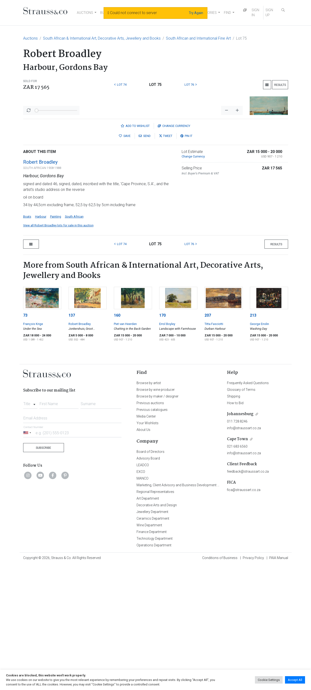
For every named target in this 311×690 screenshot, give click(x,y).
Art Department (148, 623)
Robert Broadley (40, 287)
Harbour (40, 341)
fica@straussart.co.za (243, 615)
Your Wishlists (147, 548)
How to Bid (235, 528)
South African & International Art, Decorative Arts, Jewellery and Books (102, 38)
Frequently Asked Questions (248, 508)
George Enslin (259, 449)
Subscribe (43, 573)
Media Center (146, 541)
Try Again (196, 13)
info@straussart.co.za (244, 553)
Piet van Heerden (125, 449)
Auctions (30, 38)
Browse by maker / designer (158, 521)
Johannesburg (240, 539)
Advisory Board (148, 583)
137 (72, 440)
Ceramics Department (153, 643)
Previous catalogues (152, 535)
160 (117, 440)
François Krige (33, 449)
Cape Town (237, 564)
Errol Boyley (167, 449)
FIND (227, 13)
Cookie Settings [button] (269, 680)
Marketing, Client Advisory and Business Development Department (186, 610)
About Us (143, 555)
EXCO (141, 597)
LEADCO (143, 590)
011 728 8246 (237, 546)
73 (25, 440)
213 (253, 440)
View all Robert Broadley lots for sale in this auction (58, 350)
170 (162, 440)
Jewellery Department (152, 637)
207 (208, 440)
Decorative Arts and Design (157, 630)
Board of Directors (150, 577)
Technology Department (155, 663)
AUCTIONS (85, 13)
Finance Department (152, 657)
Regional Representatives (155, 617)
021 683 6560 (237, 571)
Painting (55, 341)
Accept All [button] (295, 680)
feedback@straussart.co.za (248, 596)
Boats (27, 341)
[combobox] (30, 527)
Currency (174, 251)
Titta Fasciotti (214, 449)
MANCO (142, 603)
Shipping (233, 521)
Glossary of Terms (241, 515)
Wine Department (149, 650)
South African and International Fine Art (198, 38)
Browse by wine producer (156, 515)
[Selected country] (27, 557)
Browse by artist (149, 508)
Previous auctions (150, 528)
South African (74, 341)
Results (280, 85)
